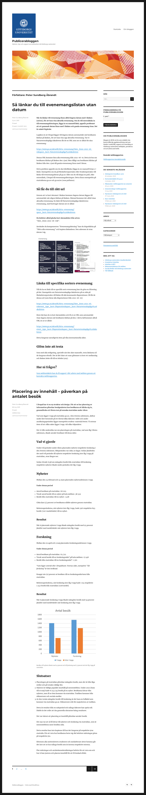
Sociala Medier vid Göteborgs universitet (118, 269)
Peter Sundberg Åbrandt (20, 117)
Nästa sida (94, 771)
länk (25, 126)
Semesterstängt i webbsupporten (115, 189)
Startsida (117, 29)
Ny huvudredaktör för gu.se (114, 179)
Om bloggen (128, 29)
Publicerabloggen (25, 41)
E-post (106, 116)
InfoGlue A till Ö (110, 264)
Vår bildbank (109, 271)
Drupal (14, 123)
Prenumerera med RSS (110, 245)
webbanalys (16, 413)
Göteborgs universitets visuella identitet (118, 260)
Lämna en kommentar (19, 129)
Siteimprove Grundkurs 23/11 (114, 174)
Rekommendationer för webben (115, 266)
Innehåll (20, 126)
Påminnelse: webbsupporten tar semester (118, 184)
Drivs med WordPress (32, 785)
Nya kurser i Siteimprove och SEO (115, 194)
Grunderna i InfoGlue (112, 262)
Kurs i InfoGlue (110, 199)
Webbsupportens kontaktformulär (114, 159)
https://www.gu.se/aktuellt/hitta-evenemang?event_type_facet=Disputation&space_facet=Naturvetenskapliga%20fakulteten (66, 329)
